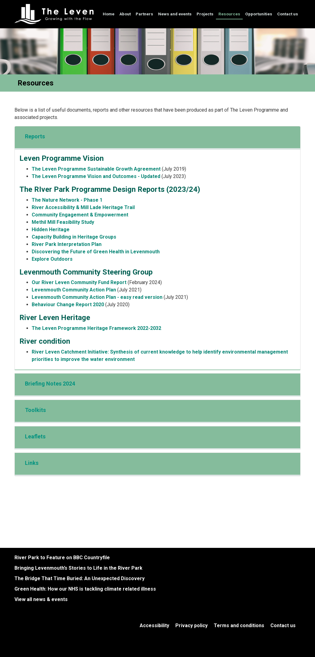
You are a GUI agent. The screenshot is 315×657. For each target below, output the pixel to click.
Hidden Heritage (51, 229)
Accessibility (154, 625)
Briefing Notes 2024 (50, 383)
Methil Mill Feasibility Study (63, 222)
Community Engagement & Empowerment (80, 215)
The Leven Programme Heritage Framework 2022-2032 (96, 328)
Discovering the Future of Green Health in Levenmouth (96, 252)
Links (31, 463)
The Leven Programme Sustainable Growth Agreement (96, 169)
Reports (35, 136)
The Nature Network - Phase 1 (67, 200)
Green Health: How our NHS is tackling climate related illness (85, 589)
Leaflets (35, 436)
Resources (229, 14)
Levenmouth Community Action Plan (74, 290)
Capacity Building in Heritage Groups (74, 237)
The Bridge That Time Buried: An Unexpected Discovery (79, 578)
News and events (175, 14)
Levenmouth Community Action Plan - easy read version (97, 297)
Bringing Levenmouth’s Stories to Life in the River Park (78, 568)
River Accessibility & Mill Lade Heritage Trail (83, 207)
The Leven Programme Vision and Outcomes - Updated (96, 176)
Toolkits (35, 410)
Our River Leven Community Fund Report (79, 282)
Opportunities (258, 14)
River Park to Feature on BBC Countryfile (62, 557)
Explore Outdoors (52, 259)
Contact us (287, 14)
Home (108, 14)
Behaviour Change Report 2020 (68, 304)
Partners (144, 14)
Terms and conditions (239, 625)
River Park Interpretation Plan (67, 244)
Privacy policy (191, 625)
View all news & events (41, 599)
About (125, 14)
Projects (205, 14)
